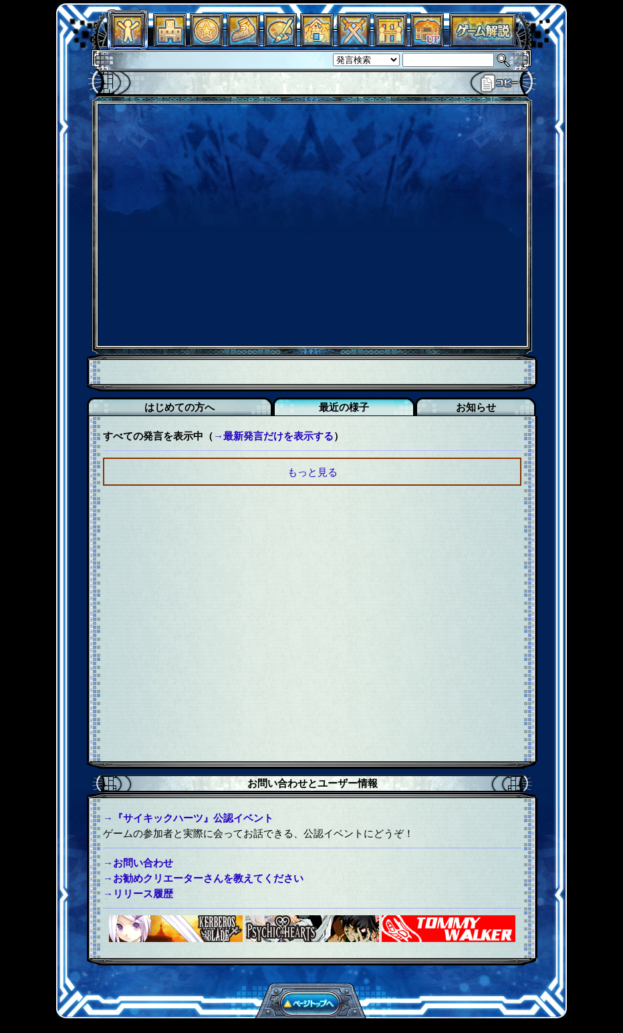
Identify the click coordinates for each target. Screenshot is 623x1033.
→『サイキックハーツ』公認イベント (188, 818)
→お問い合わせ (138, 862)
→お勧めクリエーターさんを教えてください (203, 878)
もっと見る (312, 472)
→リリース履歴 (138, 893)
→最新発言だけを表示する (273, 436)
